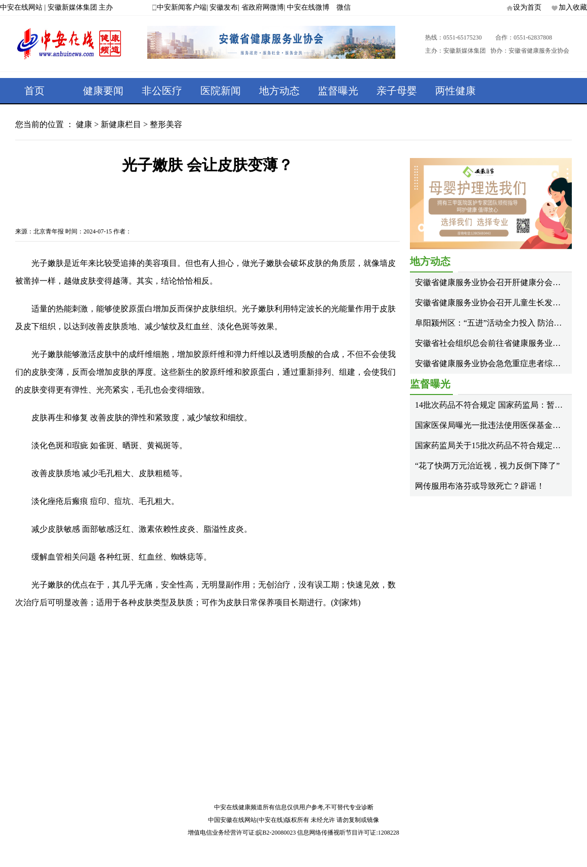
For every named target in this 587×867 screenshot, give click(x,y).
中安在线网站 (21, 7)
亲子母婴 (396, 90)
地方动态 (279, 90)
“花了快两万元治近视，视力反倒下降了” (487, 465)
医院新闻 (220, 90)
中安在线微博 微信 (319, 7)
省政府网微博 (262, 7)
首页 (34, 90)
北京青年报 (48, 231)
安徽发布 (223, 7)
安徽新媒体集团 (72, 7)
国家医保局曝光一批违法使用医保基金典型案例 (500, 425)
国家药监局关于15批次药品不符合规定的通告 (496, 445)
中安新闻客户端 (181, 7)
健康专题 (44, 116)
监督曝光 (338, 90)
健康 (84, 124)
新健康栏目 (121, 124)
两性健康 (455, 90)
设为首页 (527, 7)
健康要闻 (103, 90)
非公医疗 (162, 90)
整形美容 (166, 124)
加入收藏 (573, 7)
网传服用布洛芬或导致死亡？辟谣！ (479, 486)
